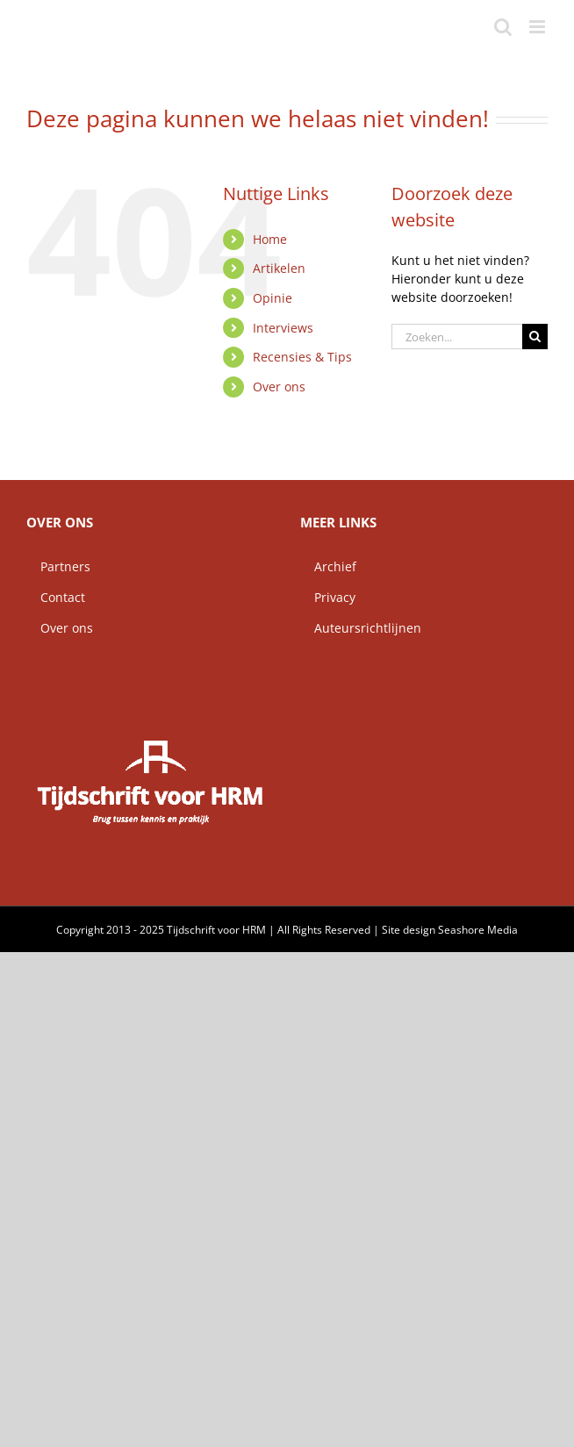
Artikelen (279, 268)
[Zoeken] (535, 336)
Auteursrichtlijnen (360, 628)
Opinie (272, 298)
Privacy (327, 597)
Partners (58, 566)
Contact (55, 597)
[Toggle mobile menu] (538, 27)
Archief (328, 566)
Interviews (283, 327)
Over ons (279, 386)
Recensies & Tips (302, 356)
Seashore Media (478, 929)
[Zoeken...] (456, 336)
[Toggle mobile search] (503, 27)
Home (270, 239)
